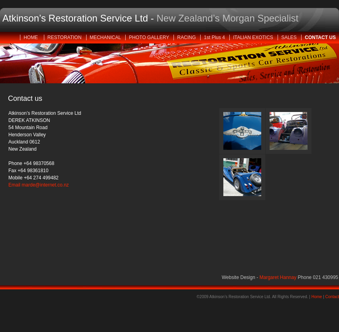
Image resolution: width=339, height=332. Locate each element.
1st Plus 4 (215, 37)
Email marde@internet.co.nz (38, 185)
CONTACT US (320, 37)
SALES (289, 37)
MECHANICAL (106, 37)
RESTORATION (65, 37)
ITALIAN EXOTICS (253, 37)
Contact (332, 297)
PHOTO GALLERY (149, 37)
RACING (187, 37)
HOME (32, 37)
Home (316, 297)
